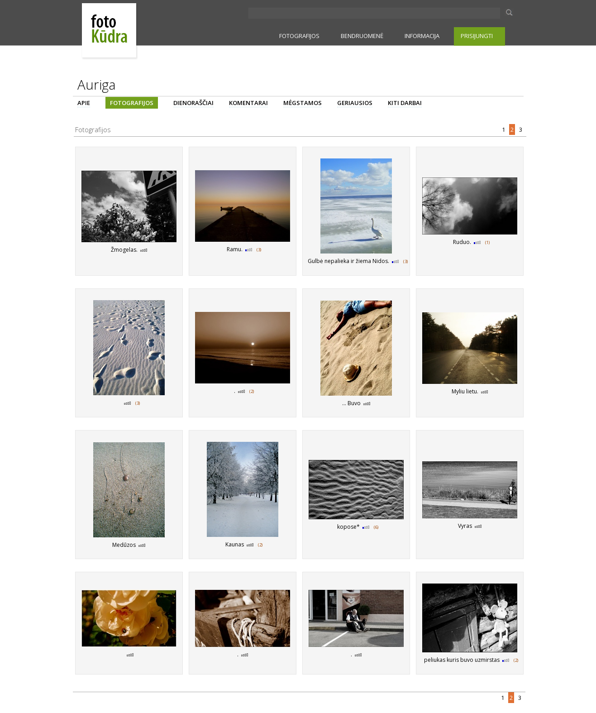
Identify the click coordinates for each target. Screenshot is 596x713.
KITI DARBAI (405, 103)
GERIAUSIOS (354, 103)
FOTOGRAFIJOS (299, 36)
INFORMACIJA (422, 36)
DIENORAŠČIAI (193, 103)
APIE (83, 103)
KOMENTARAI (248, 103)
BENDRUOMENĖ (362, 36)
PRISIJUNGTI (477, 36)
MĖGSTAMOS (302, 103)
